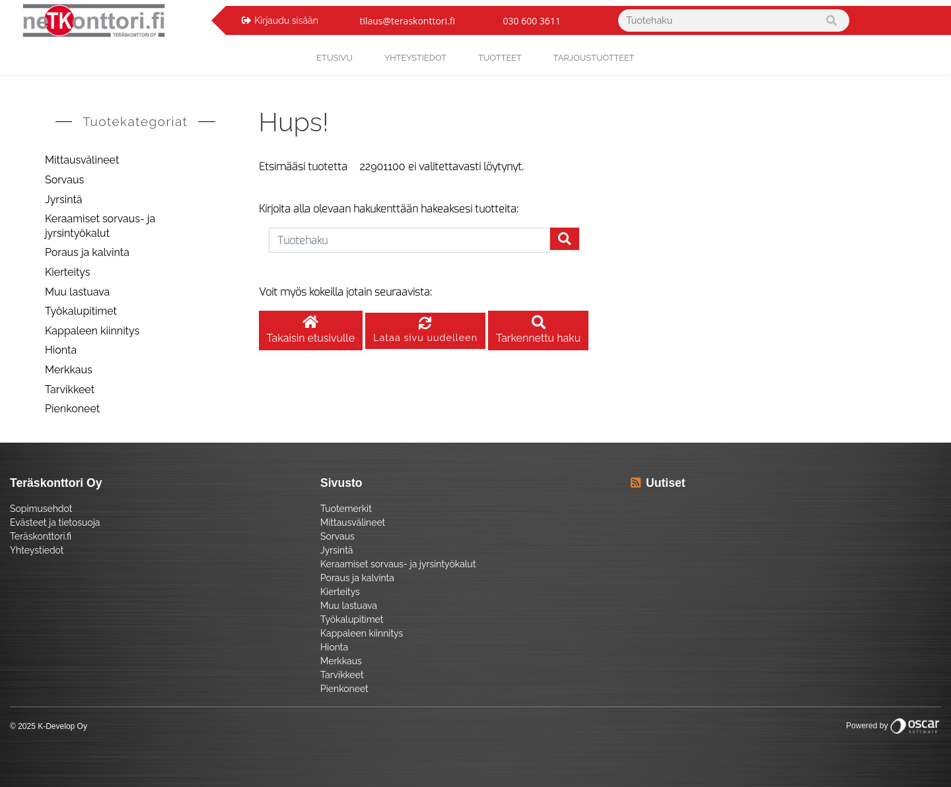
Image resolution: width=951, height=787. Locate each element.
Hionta (61, 350)
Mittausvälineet (82, 160)
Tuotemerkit (346, 508)
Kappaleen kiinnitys (92, 331)
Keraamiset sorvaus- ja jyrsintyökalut (100, 225)
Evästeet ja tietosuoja (55, 522)
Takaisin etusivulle (311, 331)
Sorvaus (64, 179)
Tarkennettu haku (538, 331)
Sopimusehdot (41, 508)
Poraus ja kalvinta (87, 252)
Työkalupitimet (81, 311)
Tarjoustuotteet (594, 58)
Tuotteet (500, 58)
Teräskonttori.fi (40, 536)
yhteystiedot (415, 58)
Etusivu (334, 58)
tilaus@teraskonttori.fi (407, 21)
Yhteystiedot (37, 550)
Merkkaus (68, 369)
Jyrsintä (64, 199)
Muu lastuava (77, 292)
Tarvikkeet (69, 389)
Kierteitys (67, 272)
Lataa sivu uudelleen (425, 331)
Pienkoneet (72, 408)
